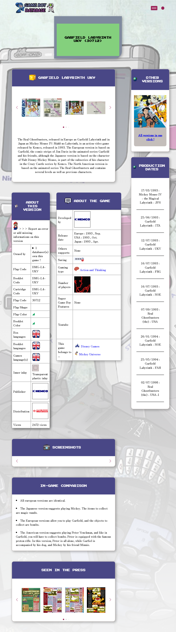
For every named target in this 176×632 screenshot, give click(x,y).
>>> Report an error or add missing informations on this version (30, 234)
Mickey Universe (87, 354)
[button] (110, 107)
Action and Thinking (92, 270)
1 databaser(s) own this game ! (40, 254)
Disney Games (87, 346)
